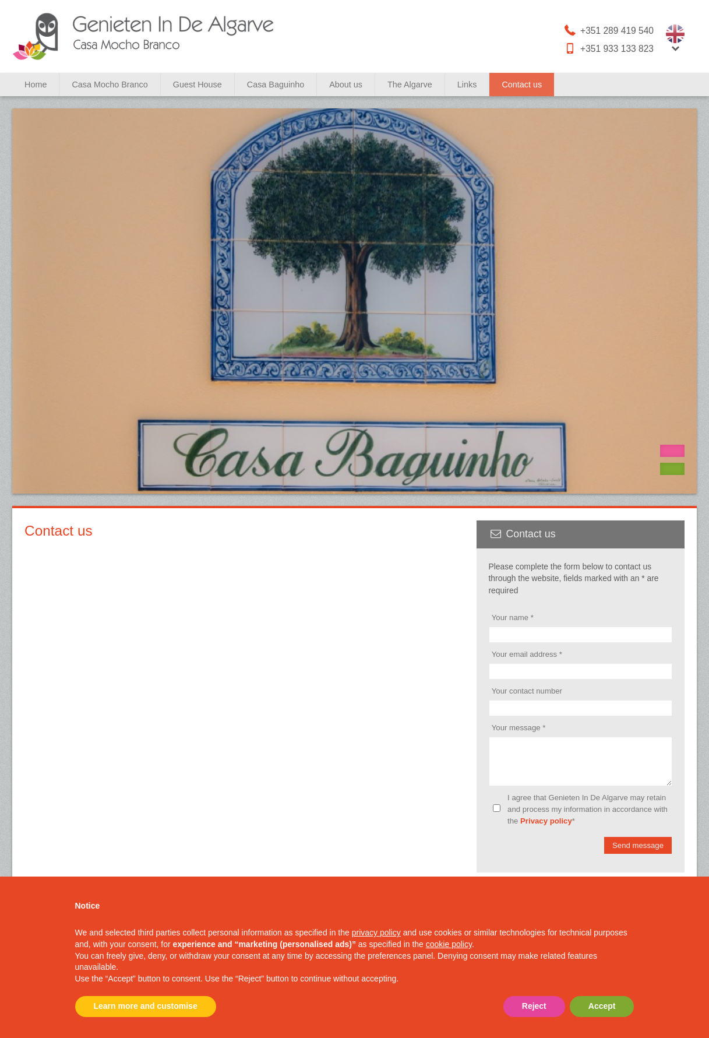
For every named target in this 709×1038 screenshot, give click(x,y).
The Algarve (409, 84)
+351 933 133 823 (608, 48)
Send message (638, 852)
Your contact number (527, 691)
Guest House (197, 84)
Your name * (513, 617)
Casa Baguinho (275, 84)
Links (467, 84)
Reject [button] (534, 1006)
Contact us (522, 84)
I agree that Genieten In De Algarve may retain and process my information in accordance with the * (587, 816)
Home (35, 84)
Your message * (519, 727)
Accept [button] (602, 1006)
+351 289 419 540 (608, 30)
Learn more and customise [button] (145, 1006)
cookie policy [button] (449, 944)
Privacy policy (546, 828)
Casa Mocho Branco (109, 84)
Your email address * (527, 654)
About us (345, 84)
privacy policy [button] (376, 932)
